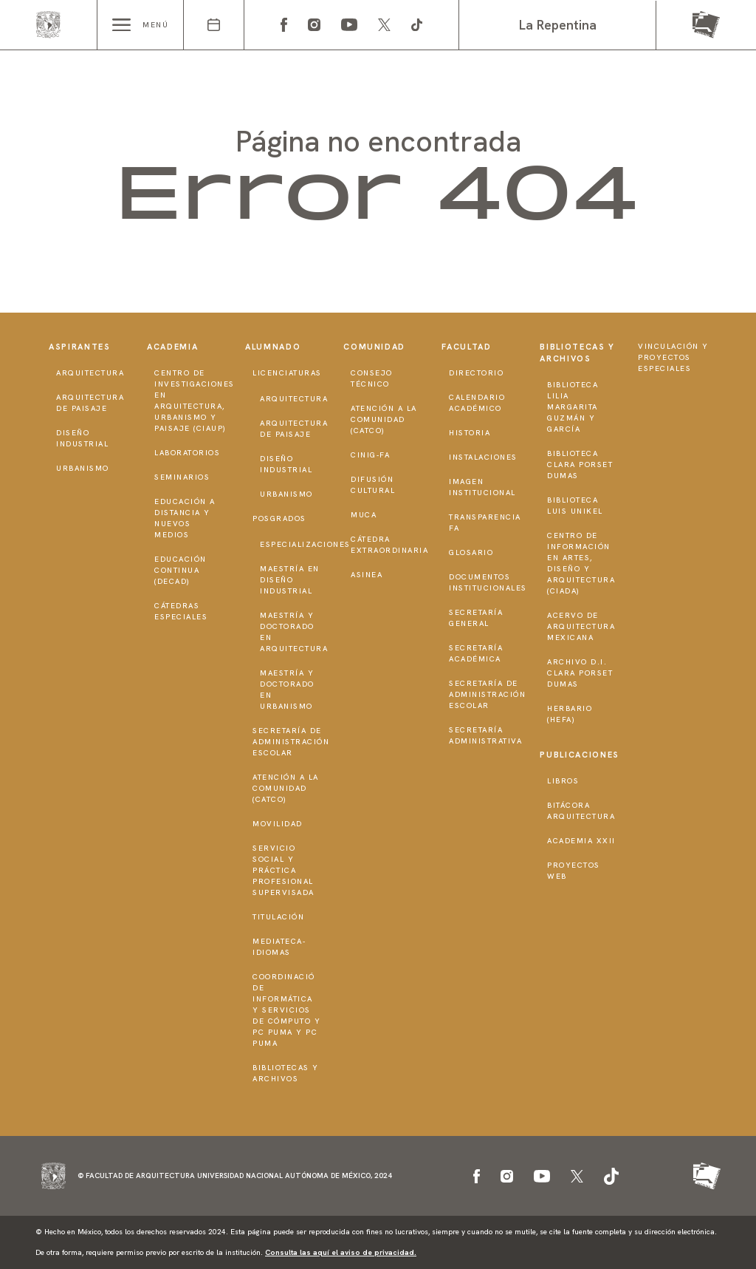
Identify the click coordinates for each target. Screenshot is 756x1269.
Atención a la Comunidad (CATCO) (285, 788)
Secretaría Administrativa (485, 735)
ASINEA (366, 574)
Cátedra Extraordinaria (389, 544)
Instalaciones (483, 457)
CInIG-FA (370, 455)
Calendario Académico (477, 402)
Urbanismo (82, 468)
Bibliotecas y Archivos (285, 1073)
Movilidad (277, 824)
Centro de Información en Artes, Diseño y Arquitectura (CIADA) (581, 563)
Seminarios (182, 477)
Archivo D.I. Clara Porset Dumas (580, 673)
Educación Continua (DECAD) (180, 570)
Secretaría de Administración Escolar (290, 742)
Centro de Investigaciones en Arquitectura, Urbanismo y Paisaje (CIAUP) (194, 400)
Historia (469, 433)
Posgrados (279, 518)
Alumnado (272, 346)
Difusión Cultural (373, 484)
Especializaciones (305, 544)
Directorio (476, 373)
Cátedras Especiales (180, 611)
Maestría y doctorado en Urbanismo (287, 689)
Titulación (278, 917)
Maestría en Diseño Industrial (290, 580)
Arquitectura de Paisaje (90, 402)
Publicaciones (579, 754)
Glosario (471, 552)
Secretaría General (476, 618)
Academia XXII (581, 841)
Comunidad (374, 346)
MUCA (364, 515)
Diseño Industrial (82, 438)
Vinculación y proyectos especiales (673, 357)
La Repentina (558, 24)
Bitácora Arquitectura (581, 810)
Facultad (466, 346)
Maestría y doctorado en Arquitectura (294, 631)
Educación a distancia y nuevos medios (185, 518)
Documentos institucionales (488, 582)
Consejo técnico (372, 378)
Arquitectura (90, 373)
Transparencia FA (485, 522)
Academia (172, 346)
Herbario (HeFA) (569, 714)
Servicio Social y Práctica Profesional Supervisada (283, 870)
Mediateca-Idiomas (279, 946)
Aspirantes (80, 346)
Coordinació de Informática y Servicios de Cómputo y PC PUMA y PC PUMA (286, 1010)
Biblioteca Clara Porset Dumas (580, 464)
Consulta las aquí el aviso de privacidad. (340, 1252)
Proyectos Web (573, 870)
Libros (563, 781)
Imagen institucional (482, 487)
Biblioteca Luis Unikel (575, 505)
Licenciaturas (287, 373)
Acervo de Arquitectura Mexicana (581, 626)
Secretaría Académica (476, 653)
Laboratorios (187, 452)
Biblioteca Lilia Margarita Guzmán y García (572, 407)
